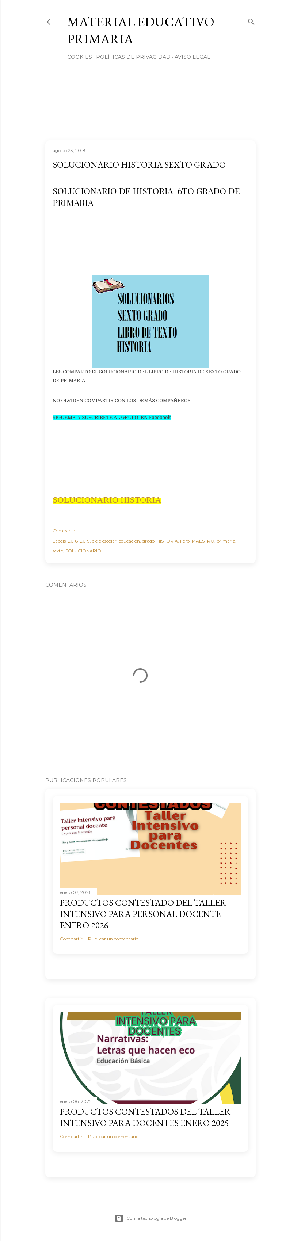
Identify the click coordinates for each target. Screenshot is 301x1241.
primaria (226, 541)
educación (129, 541)
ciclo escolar (104, 541)
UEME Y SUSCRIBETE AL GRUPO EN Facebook (116, 417)
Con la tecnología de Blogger (151, 1218)
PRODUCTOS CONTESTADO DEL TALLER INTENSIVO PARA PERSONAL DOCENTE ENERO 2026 (143, 914)
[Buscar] (251, 20)
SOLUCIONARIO (83, 550)
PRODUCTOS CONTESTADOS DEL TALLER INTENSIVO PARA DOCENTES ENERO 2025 (145, 1117)
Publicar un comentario (113, 938)
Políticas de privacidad (133, 57)
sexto (58, 550)
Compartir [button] (64, 530)
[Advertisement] (144, 247)
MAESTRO (203, 541)
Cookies (79, 57)
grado (148, 541)
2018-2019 (79, 541)
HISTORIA (167, 541)
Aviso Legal (192, 57)
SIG (57, 417)
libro (185, 541)
